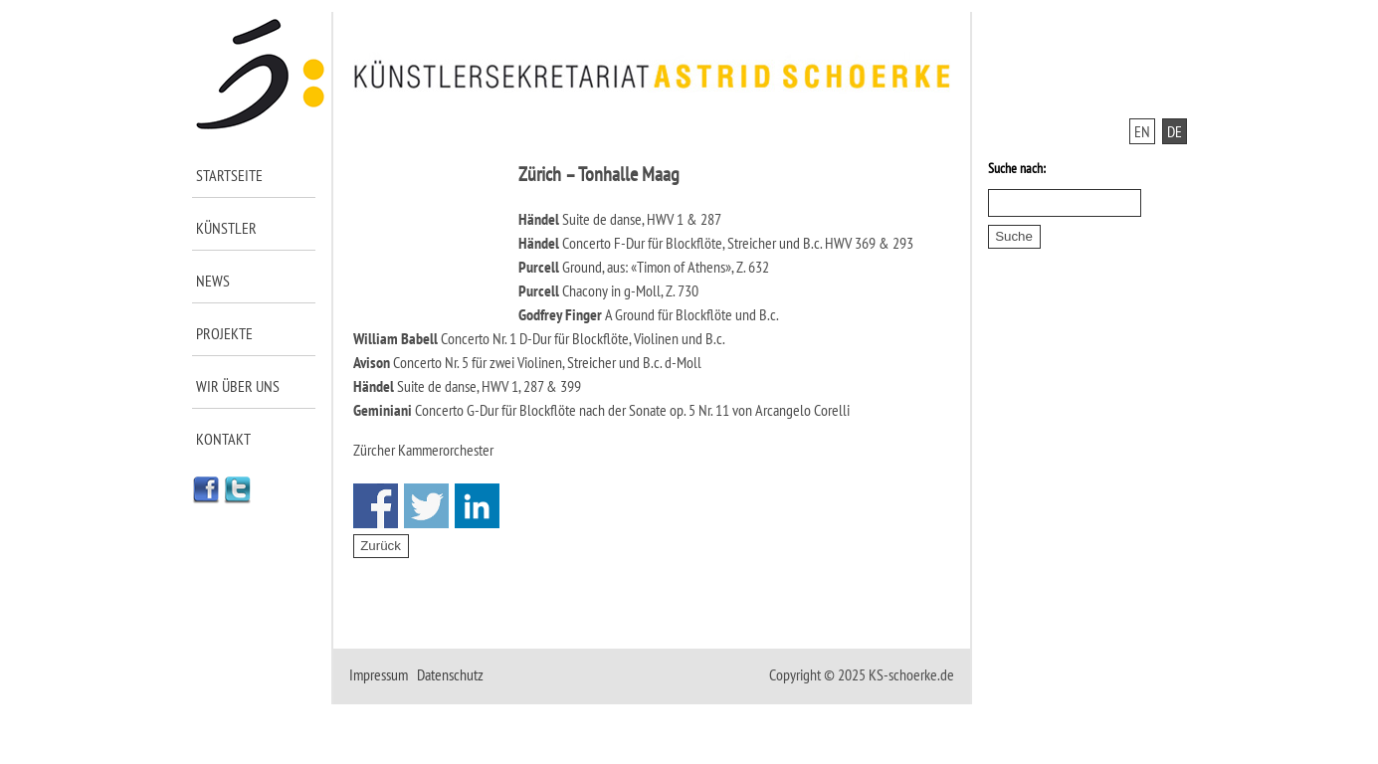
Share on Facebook (375, 505)
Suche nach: (1017, 168)
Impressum (378, 674)
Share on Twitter (426, 505)
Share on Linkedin (477, 505)
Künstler (226, 228)
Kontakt (223, 439)
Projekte (224, 333)
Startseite (229, 175)
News (213, 280)
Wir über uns (238, 386)
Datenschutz (450, 674)
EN (1142, 131)
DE (1174, 131)
